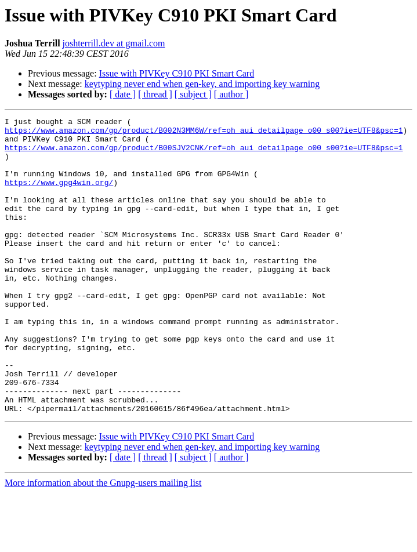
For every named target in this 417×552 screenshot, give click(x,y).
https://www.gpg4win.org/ (59, 196)
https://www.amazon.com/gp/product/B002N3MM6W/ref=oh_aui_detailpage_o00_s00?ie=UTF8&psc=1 (204, 133)
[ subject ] (193, 94)
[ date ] (123, 94)
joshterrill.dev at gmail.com (114, 43)
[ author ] (231, 94)
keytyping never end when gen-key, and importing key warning (202, 84)
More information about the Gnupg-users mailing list (103, 542)
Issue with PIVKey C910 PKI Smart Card (177, 73)
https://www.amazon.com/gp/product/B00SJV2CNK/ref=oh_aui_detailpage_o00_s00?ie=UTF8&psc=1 (204, 154)
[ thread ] (155, 94)
